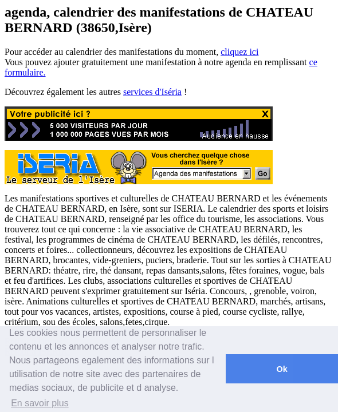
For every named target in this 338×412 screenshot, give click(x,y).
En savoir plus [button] (40, 403)
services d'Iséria (152, 92)
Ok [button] (281, 369)
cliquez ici (239, 52)
